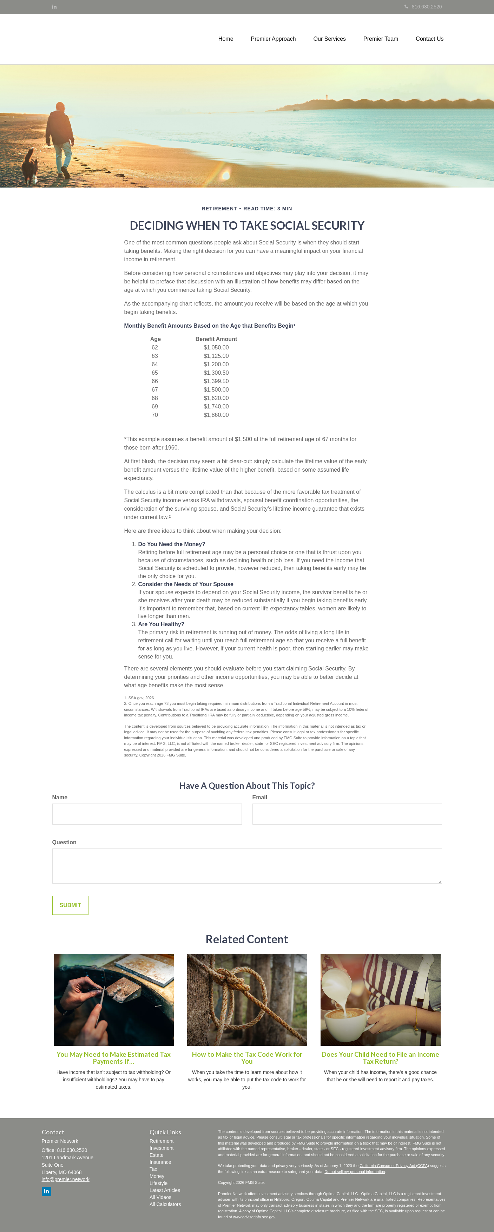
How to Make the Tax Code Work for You (247, 1058)
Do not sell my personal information (354, 1171)
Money (157, 1176)
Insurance (160, 1162)
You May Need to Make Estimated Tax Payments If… (114, 1058)
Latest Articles (165, 1190)
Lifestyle (158, 1183)
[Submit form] (70, 905)
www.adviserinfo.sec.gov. (254, 1217)
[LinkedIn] (54, 6)
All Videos (160, 1197)
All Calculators (165, 1204)
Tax (153, 1169)
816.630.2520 (423, 6)
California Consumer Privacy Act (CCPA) (394, 1166)
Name (60, 797)
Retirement (161, 1141)
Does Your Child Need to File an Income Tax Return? (380, 1058)
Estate (157, 1155)
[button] (273, 39)
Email (260, 797)
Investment (161, 1148)
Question (64, 842)
